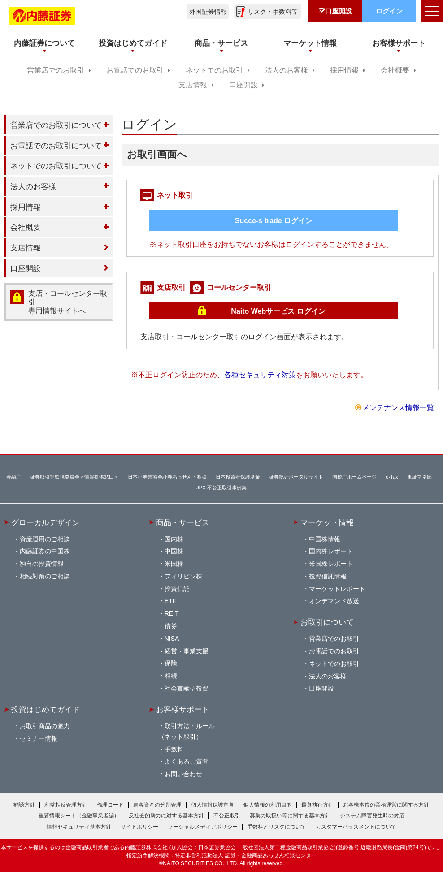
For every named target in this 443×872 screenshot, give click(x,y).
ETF (170, 600)
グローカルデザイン (45, 522)
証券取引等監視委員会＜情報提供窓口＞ (74, 476)
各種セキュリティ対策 (260, 375)
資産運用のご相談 (45, 539)
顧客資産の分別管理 (157, 805)
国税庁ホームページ (354, 476)
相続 (171, 675)
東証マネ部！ (422, 476)
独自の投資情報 (42, 563)
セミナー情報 (38, 738)
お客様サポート (182, 709)
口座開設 (243, 85)
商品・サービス (182, 522)
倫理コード (110, 805)
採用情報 (344, 70)
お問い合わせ (183, 773)
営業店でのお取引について (56, 125)
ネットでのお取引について (56, 165)
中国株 (174, 551)
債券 (171, 626)
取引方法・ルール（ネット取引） (186, 731)
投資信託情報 (328, 576)
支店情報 (192, 85)
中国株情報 (324, 539)
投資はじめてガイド (45, 709)
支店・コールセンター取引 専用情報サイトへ (67, 301)
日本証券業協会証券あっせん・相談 (167, 476)
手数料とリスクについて (276, 827)
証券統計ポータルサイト (296, 476)
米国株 (174, 563)
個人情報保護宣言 (212, 805)
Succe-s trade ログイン (274, 220)
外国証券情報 (208, 11)
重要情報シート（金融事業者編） (79, 815)
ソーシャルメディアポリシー (203, 827)
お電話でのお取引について (56, 145)
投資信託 (177, 588)
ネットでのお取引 (214, 70)
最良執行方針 (317, 805)
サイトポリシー (139, 827)
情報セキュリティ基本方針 (79, 827)
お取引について (327, 621)
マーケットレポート (337, 588)
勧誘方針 (24, 805)
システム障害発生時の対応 (372, 815)
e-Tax (392, 476)
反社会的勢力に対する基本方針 (166, 815)
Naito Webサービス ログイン (278, 311)
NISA (172, 638)
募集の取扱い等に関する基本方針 (290, 815)
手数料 (174, 749)
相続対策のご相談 (45, 576)
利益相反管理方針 (65, 805)
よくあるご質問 (186, 761)
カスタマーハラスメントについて (356, 827)
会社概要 (395, 70)
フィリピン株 (183, 576)
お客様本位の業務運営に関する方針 (386, 805)
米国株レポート (331, 563)
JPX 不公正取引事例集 (221, 487)
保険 (171, 663)
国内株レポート (331, 551)
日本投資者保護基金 (238, 476)
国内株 (174, 539)
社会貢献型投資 (186, 688)
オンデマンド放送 (334, 600)
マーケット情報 (327, 522)
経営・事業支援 (186, 651)
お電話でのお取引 (135, 70)
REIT (172, 613)
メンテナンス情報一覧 (398, 407)
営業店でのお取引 (55, 70)
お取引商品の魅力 (45, 726)
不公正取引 (226, 815)
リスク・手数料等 (273, 11)
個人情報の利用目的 (267, 805)
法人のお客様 (286, 70)
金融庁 (13, 476)
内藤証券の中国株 (45, 551)
